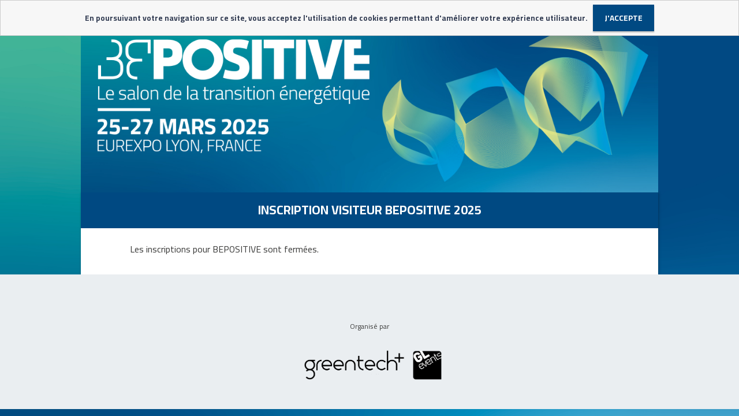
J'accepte (623, 17)
